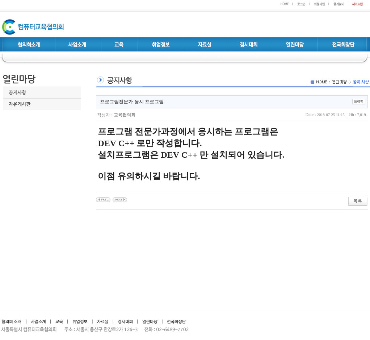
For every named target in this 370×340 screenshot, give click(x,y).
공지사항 (17, 92)
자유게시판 (19, 104)
